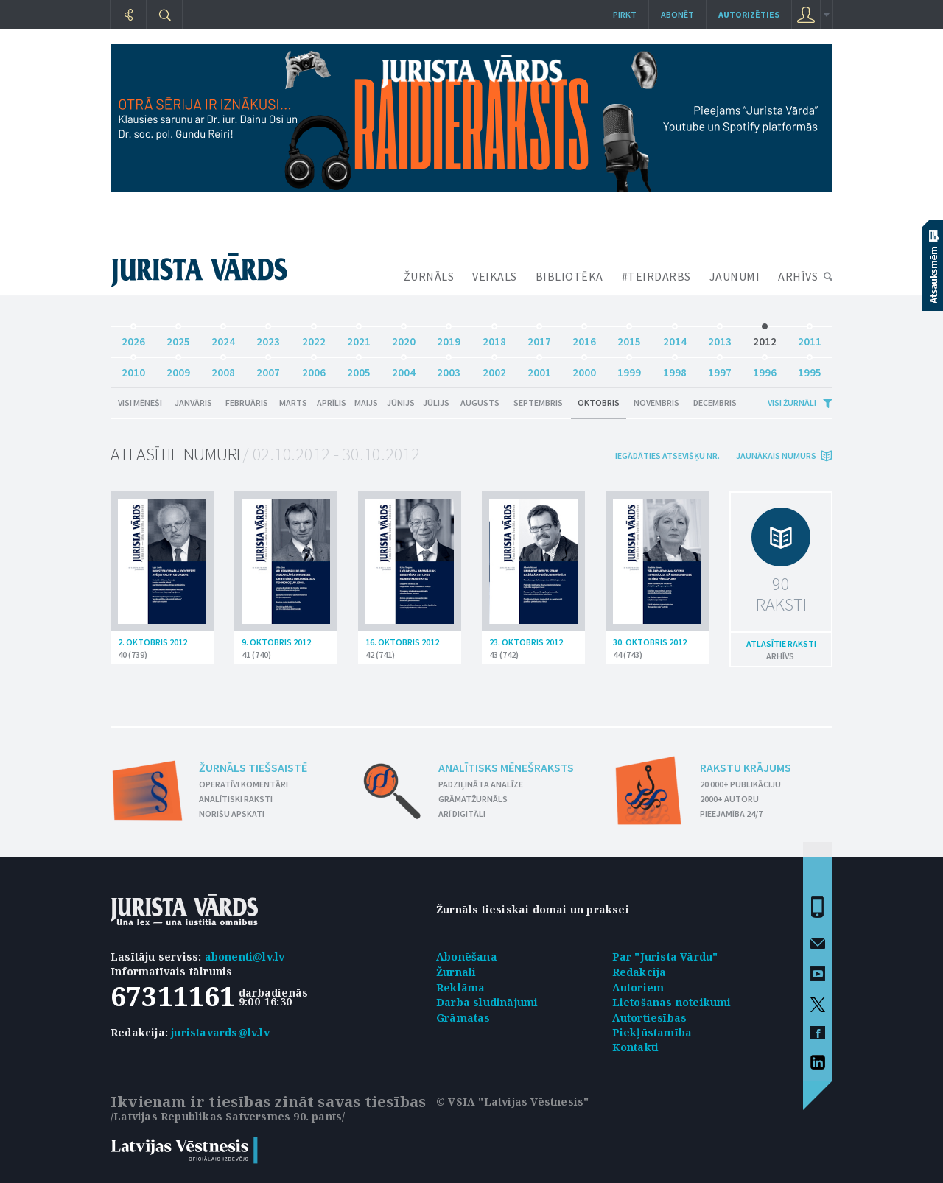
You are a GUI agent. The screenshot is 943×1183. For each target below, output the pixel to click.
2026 (133, 337)
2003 (448, 368)
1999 (629, 368)
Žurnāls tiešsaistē (253, 767)
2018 (494, 337)
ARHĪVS (798, 276)
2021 (359, 337)
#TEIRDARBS (656, 276)
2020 (404, 337)
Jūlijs (436, 402)
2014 (675, 337)
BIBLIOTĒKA (569, 276)
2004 (404, 368)
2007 (268, 368)
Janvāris (193, 402)
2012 (765, 337)
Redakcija (639, 972)
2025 (178, 337)
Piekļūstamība (652, 1032)
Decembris (715, 402)
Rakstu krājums (745, 767)
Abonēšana (466, 956)
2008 (223, 368)
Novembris (656, 402)
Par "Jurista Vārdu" (665, 956)
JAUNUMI (734, 276)
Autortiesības (649, 1018)
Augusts (479, 402)
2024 (223, 337)
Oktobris (599, 402)
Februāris (246, 402)
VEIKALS (494, 276)
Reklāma (460, 987)
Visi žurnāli (792, 402)
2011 (809, 337)
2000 (584, 368)
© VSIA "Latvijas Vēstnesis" (512, 1102)
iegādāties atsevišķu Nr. (667, 455)
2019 (448, 337)
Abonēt (677, 14)
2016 (584, 337)
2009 (178, 368)
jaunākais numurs (776, 455)
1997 (720, 368)
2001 (539, 368)
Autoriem (638, 987)
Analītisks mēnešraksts (506, 767)
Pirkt (625, 14)
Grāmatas (463, 1018)
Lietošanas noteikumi (672, 1002)
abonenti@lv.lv (245, 956)
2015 (629, 337)
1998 (675, 368)
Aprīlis (331, 402)
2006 (314, 368)
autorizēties (748, 14)
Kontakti (635, 1047)
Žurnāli (456, 972)
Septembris (538, 402)
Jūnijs (401, 402)
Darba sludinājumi (487, 1002)
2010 (133, 368)
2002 (494, 368)
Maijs (366, 402)
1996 (765, 368)
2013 (720, 337)
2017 (539, 337)
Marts (293, 402)
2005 (359, 368)
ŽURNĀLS (429, 276)
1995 (809, 368)
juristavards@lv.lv (220, 1032)
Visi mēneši (140, 402)
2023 (268, 337)
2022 (314, 337)
